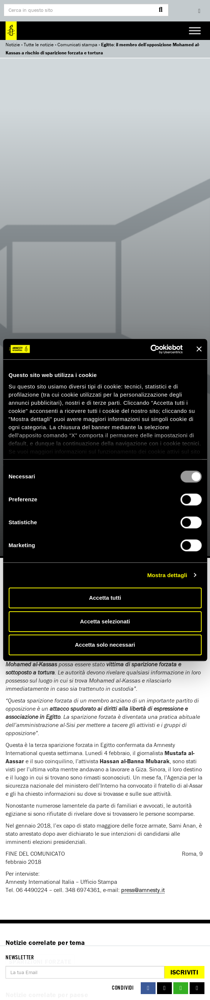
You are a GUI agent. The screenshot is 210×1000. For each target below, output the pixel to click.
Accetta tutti (105, 598)
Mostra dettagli (167, 575)
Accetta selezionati (105, 621)
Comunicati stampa (77, 44)
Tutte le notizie (39, 44)
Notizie (13, 44)
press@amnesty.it (143, 889)
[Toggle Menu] (195, 30)
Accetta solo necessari (105, 645)
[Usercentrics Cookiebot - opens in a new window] (150, 349)
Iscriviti (184, 972)
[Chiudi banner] (198, 349)
